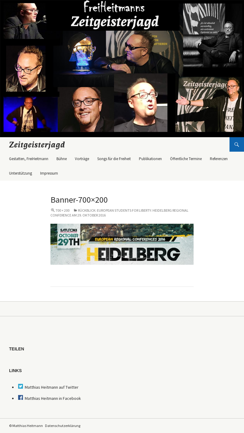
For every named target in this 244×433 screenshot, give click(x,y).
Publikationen (150, 158)
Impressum (49, 173)
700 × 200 (62, 210)
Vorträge (82, 158)
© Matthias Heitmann (26, 425)
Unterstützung (20, 173)
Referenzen (219, 158)
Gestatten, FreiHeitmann (28, 158)
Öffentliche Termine (186, 158)
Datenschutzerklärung (62, 425)
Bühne (61, 158)
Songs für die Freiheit (114, 158)
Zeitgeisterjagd (37, 144)
